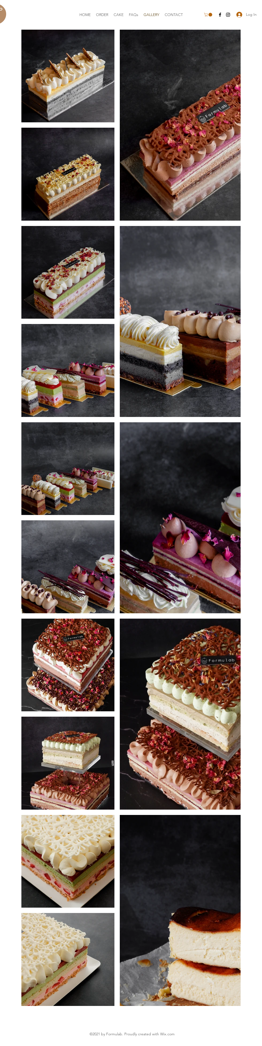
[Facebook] (220, 14)
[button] (208, 15)
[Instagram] (228, 14)
